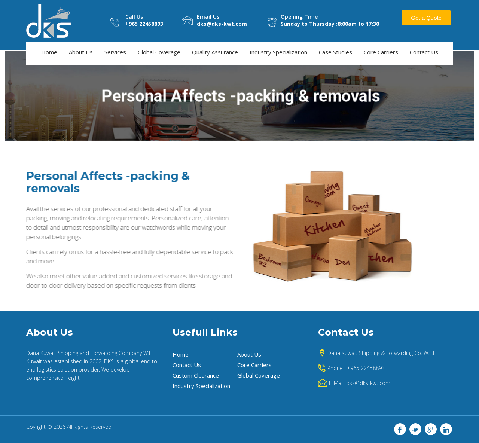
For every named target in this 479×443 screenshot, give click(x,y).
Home (49, 52)
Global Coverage (159, 52)
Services (115, 52)
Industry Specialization (278, 52)
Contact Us (424, 52)
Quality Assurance (215, 52)
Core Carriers (381, 52)
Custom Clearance (196, 375)
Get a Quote (426, 18)
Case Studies (335, 52)
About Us (81, 52)
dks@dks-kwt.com (368, 383)
